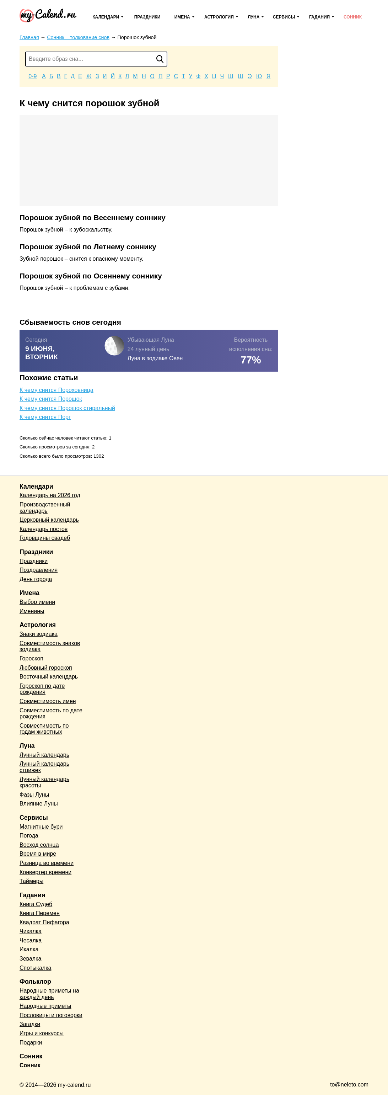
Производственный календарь (45, 507)
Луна (253, 17)
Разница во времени (47, 863)
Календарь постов (44, 529)
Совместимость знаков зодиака (50, 646)
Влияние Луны (39, 804)
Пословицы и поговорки (51, 1015)
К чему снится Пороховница (56, 390)
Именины (32, 611)
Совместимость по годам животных (44, 729)
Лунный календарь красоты (44, 782)
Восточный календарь (49, 677)
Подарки (31, 1043)
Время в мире (38, 854)
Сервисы (284, 17)
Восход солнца (39, 845)
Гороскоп (31, 658)
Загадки (30, 1024)
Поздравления (39, 570)
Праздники (147, 17)
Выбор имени (37, 602)
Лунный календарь (44, 755)
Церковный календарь (49, 520)
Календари (105, 17)
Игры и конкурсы (42, 1033)
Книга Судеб (36, 904)
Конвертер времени (45, 872)
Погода (29, 836)
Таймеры (31, 881)
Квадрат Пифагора (44, 922)
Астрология (219, 17)
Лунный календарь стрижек (44, 767)
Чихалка (31, 931)
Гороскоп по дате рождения (42, 689)
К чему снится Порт (45, 417)
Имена (182, 17)
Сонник (353, 17)
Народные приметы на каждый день (49, 994)
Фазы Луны (34, 795)
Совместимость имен (48, 701)
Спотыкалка (35, 968)
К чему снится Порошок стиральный (67, 408)
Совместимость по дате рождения (51, 713)
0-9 (32, 76)
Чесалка (31, 940)
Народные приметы (45, 1006)
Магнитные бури (41, 827)
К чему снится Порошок (51, 399)
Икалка (29, 949)
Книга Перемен (40, 913)
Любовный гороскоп (46, 668)
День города (36, 579)
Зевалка (30, 959)
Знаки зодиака (39, 634)
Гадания (319, 17)
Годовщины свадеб (45, 538)
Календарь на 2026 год (50, 495)
